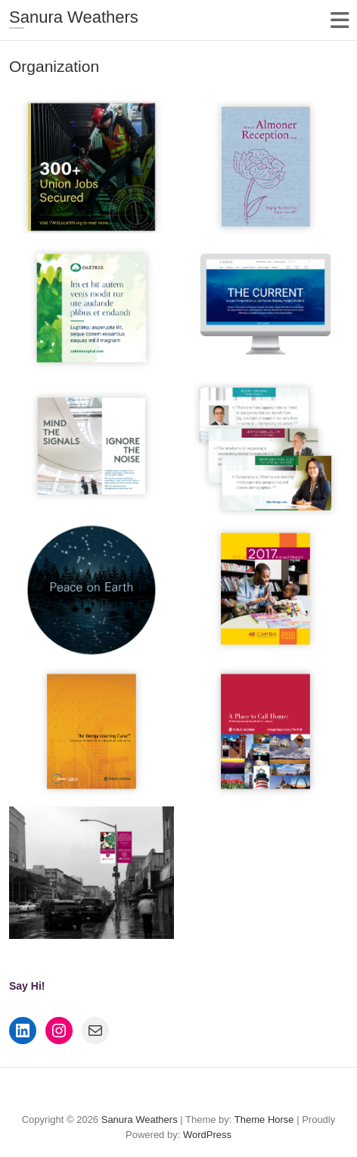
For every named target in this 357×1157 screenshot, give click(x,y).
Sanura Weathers (73, 17)
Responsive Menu (339, 20)
